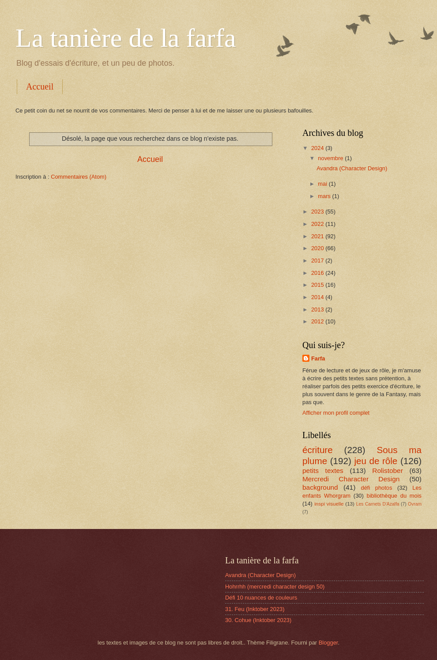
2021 (318, 236)
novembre (331, 158)
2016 (318, 273)
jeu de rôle (375, 461)
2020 (318, 248)
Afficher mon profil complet (335, 412)
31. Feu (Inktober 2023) (255, 609)
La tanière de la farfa (125, 37)
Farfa (318, 358)
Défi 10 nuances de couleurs (261, 597)
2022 (318, 224)
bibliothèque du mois (394, 495)
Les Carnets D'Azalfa (377, 504)
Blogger (328, 642)
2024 (318, 148)
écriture (317, 450)
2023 (318, 211)
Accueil (39, 86)
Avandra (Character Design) (351, 168)
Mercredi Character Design (350, 479)
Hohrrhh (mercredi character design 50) (274, 586)
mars (325, 196)
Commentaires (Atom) (78, 176)
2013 (318, 309)
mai (323, 183)
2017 (318, 260)
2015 (318, 284)
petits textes (322, 470)
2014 (318, 297)
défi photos (376, 487)
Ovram (415, 504)
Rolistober (387, 470)
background (320, 487)
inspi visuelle (328, 503)
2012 (318, 321)
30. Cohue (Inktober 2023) (258, 620)
